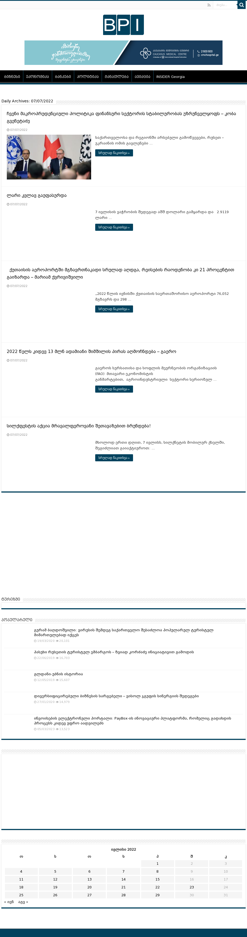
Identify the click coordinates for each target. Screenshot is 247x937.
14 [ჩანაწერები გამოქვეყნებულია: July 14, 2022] (123, 879)
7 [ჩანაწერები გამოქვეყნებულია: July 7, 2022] (123, 871)
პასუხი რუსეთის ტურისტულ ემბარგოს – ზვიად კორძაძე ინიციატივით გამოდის (114, 652)
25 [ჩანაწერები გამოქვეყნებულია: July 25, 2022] (21, 895)
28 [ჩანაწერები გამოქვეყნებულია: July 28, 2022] (123, 895)
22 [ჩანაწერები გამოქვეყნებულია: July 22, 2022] (157, 887)
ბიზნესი (12, 76)
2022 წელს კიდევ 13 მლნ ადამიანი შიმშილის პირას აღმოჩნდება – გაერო (91, 351)
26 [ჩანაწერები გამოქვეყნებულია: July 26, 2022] (55, 895)
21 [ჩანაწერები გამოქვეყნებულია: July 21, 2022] (123, 887)
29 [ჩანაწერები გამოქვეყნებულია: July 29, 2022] (157, 895)
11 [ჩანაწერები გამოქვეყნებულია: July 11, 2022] (21, 879)
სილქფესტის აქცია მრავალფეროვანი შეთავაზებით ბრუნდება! (79, 426)
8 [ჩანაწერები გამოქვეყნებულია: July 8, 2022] (157, 871)
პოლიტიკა (88, 76)
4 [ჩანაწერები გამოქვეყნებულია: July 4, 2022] (21, 871)
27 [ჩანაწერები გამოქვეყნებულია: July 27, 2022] (89, 895)
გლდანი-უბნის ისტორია (58, 674)
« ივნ (9, 902)
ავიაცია (142, 76)
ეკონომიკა (37, 76)
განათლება (117, 76)
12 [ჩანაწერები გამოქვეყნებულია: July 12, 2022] (55, 879)
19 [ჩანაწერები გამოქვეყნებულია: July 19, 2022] (55, 887)
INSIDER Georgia (170, 76)
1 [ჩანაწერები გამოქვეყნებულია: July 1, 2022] (157, 863)
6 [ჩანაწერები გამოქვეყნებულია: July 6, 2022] (89, 871)
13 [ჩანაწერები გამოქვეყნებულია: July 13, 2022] (89, 879)
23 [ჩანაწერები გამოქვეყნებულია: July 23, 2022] (192, 887)
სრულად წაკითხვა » (114, 153)
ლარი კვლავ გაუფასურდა (37, 195)
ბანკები (63, 76)
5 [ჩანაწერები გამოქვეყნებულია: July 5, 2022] (55, 871)
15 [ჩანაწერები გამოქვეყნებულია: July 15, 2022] (157, 879)
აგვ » (23, 902)
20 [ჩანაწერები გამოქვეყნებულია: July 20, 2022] (89, 887)
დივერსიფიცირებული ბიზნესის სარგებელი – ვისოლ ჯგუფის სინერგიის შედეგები (116, 696)
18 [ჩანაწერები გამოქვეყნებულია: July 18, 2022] (21, 887)
